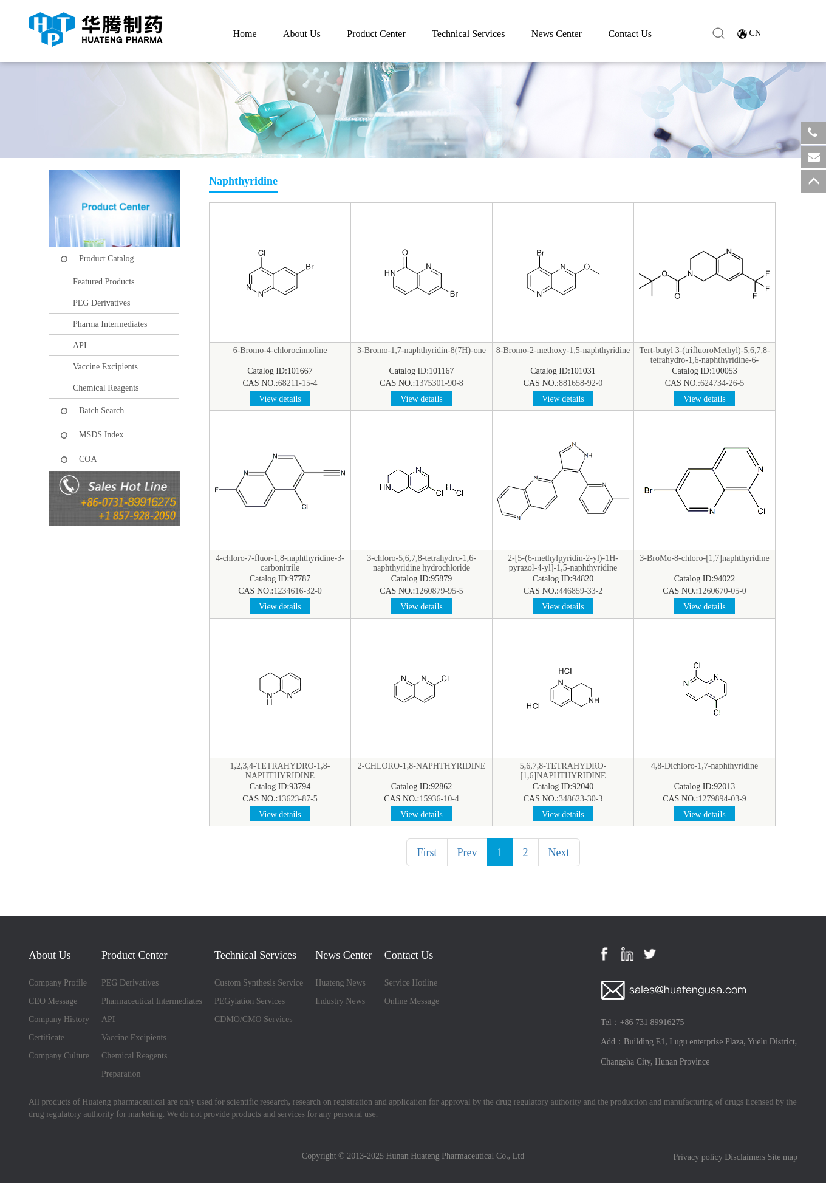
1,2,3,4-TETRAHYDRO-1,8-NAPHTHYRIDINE (280, 770)
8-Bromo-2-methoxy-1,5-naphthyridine (563, 350)
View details (280, 398)
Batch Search (101, 410)
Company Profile (58, 982)
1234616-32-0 (298, 590)
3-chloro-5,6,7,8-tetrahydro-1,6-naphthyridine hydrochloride (421, 563)
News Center (556, 34)
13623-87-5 (298, 798)
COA (88, 459)
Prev (467, 852)
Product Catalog (106, 258)
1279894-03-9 (722, 798)
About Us (302, 34)
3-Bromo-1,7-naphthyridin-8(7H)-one (421, 350)
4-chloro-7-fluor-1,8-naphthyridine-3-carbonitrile (280, 563)
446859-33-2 (580, 590)
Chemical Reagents (105, 388)
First (427, 852)
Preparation (121, 1073)
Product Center (376, 34)
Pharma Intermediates (110, 324)
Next (559, 852)
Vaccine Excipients (105, 366)
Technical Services (468, 34)
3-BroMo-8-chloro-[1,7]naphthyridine (704, 558)
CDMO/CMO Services (253, 1019)
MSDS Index (101, 434)
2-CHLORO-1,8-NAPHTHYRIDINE (421, 765)
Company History (59, 1019)
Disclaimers (745, 1157)
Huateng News (340, 982)
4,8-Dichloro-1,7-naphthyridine (705, 765)
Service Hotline (410, 982)
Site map (782, 1157)
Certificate (46, 1037)
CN (755, 33)
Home (244, 34)
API (80, 345)
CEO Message (53, 1001)
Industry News (340, 1001)
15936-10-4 (439, 798)
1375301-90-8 (439, 383)
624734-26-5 (722, 383)
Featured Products (103, 281)
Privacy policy (697, 1157)
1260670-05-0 (722, 590)
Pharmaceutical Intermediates (151, 1001)
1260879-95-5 (439, 590)
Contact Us (630, 34)
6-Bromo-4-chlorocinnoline (280, 350)
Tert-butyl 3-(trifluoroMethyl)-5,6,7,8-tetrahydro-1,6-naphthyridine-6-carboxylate (704, 360)
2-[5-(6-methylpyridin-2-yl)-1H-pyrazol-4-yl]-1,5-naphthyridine (563, 563)
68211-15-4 (298, 383)
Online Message (412, 1001)
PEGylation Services (249, 1001)
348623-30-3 (580, 798)
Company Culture (59, 1055)
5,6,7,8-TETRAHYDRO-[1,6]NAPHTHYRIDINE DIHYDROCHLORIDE (563, 775)
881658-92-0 (580, 383)
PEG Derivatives (101, 302)
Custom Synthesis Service (258, 982)
